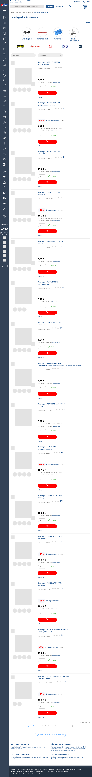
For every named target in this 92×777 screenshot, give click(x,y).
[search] (27, 6)
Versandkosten (56, 82)
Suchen (50, 6)
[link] (4, 182)
